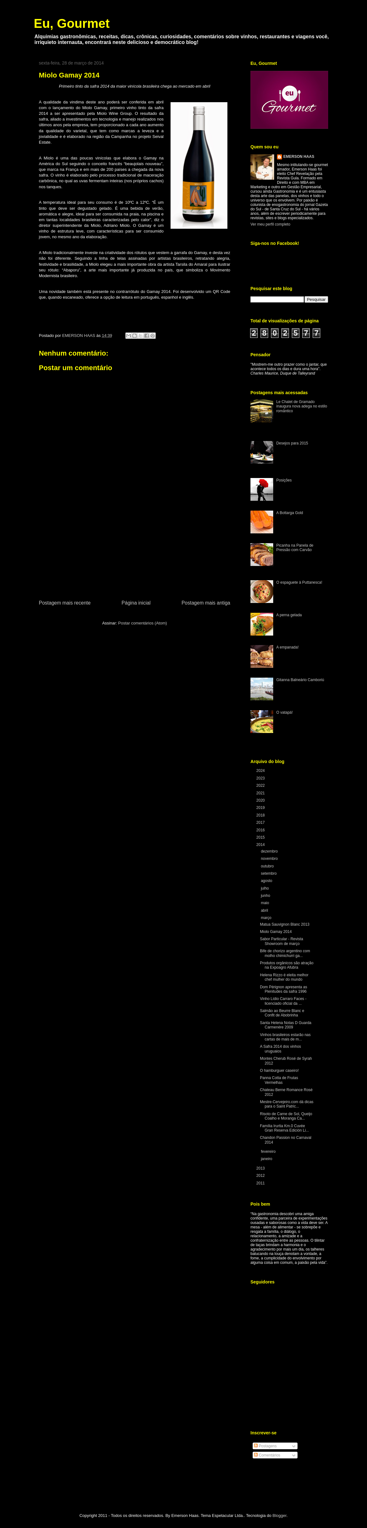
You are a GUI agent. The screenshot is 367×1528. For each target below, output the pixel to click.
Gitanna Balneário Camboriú (300, 680)
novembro (270, 858)
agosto (267, 881)
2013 (261, 1168)
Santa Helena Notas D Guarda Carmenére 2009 (285, 1025)
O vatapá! (284, 712)
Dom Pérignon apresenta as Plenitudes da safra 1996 (283, 989)
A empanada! (287, 647)
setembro (269, 873)
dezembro (270, 851)
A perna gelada (289, 615)
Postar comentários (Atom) (142, 623)
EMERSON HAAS (298, 156)
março (267, 918)
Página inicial (136, 603)
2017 (261, 822)
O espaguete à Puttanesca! (299, 582)
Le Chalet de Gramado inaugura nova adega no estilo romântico (301, 406)
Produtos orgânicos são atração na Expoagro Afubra (286, 965)
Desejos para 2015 (292, 443)
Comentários (267, 1455)
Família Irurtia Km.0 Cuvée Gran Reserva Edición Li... (284, 1128)
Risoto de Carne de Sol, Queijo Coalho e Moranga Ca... (286, 1116)
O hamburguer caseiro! (279, 1070)
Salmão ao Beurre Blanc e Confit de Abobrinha (282, 1013)
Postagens (265, 1446)
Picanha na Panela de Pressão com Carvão (294, 547)
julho (265, 888)
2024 (261, 770)
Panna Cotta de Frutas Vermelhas (279, 1080)
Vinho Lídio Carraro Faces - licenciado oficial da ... (283, 1001)
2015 (261, 837)
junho (266, 895)
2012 (261, 1175)
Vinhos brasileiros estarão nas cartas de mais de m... (285, 1037)
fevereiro (269, 1151)
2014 (261, 844)
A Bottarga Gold (289, 513)
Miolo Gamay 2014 (276, 931)
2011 (261, 1183)
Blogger (279, 1515)
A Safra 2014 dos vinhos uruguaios (280, 1048)
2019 (261, 807)
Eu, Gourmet (72, 23)
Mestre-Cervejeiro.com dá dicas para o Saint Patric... (286, 1104)
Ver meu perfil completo (270, 224)
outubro (268, 866)
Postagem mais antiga (206, 603)
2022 (261, 785)
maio (265, 903)
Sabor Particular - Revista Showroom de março (281, 941)
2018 (261, 815)
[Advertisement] (134, 551)
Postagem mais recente (65, 603)
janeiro (267, 1159)
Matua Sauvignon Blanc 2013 (285, 924)
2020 (261, 800)
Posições (284, 480)
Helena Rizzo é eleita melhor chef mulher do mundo (284, 977)
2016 (261, 830)
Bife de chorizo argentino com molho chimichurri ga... (285, 953)
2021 (261, 793)
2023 (261, 778)
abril (265, 910)
